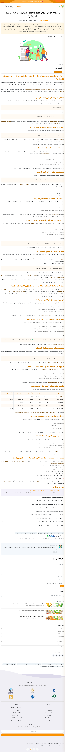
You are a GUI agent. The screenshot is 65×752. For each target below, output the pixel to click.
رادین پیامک (47, 743)
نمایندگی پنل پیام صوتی (49, 715)
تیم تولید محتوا (60, 36)
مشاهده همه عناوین (57, 71)
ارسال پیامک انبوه (48, 717)
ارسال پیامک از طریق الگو (16, 707)
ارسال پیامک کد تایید (16, 710)
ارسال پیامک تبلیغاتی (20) (36, 664)
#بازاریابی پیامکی (40, 533)
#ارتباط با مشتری (60, 533)
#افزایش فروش (46, 533)
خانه (63, 539)
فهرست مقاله (58, 68)
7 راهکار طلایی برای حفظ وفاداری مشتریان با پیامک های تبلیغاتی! (32, 539)
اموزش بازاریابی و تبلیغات (44, 20)
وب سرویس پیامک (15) (6, 664)
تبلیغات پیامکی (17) (28, 664)
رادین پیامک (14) (51, 666)
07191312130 (17, 6)
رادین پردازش (42, 745)
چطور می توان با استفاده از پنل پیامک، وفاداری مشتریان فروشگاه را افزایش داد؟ (46, 491)
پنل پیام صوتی (49, 710)
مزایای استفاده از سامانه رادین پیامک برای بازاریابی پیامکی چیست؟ (48, 518)
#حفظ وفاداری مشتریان (33, 533)
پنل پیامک (49, 707)
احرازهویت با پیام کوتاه (16, 712)
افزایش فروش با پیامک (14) (59, 666)
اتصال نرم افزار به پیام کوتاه (16, 717)
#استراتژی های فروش (53, 533)
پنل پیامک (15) (13, 664)
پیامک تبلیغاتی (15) (20, 664)
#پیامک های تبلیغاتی (19, 533)
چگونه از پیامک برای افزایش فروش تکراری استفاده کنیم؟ (51, 521)
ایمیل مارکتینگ (60, 399)
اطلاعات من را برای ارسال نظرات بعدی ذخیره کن (54, 583)
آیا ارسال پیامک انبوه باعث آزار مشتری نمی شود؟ (52, 497)
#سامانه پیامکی (26, 533)
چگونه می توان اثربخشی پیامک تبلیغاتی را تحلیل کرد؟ (51, 508)
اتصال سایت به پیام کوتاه (16, 715)
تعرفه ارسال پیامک (48, 720)
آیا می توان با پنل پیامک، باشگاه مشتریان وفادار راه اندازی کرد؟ (49, 511)
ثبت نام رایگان (24, 1)
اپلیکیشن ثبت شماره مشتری (16, 720)
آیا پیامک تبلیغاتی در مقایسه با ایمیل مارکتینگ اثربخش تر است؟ (49, 525)
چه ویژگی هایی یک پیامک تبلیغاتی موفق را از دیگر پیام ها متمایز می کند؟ (47, 515)
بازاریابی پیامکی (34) (46, 664)
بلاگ (60, 539)
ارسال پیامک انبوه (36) (58, 664)
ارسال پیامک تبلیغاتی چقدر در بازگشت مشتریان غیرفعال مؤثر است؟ (48, 501)
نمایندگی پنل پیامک (49, 712)
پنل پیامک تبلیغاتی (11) (44, 666)
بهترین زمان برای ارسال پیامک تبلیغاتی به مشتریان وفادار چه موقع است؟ (47, 504)
